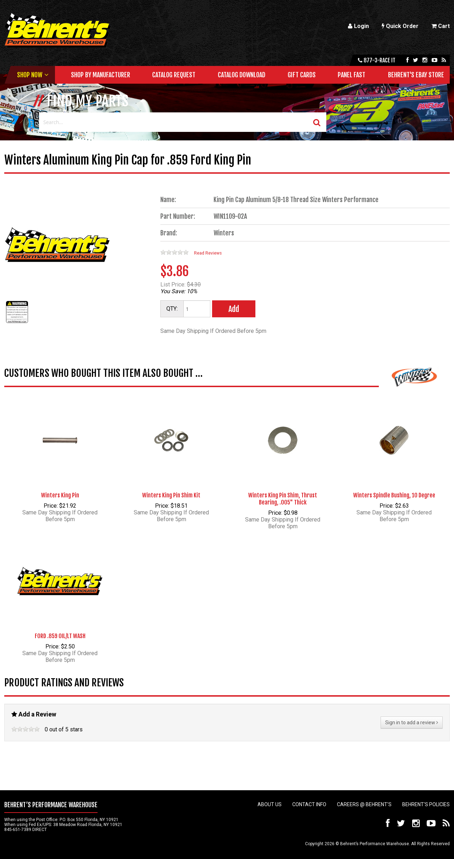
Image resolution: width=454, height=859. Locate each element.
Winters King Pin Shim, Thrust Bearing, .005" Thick (282, 499)
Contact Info (309, 804)
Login (358, 26)
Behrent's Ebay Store (416, 75)
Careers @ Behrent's (364, 804)
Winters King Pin (60, 495)
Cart (440, 26)
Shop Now (29, 75)
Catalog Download (241, 75)
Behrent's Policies (426, 804)
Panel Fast (351, 75)
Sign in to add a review (411, 722)
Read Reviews (208, 253)
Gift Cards (302, 75)
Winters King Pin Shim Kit (171, 495)
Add (233, 309)
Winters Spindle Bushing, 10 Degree (394, 495)
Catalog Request (173, 75)
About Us (270, 804)
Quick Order (400, 26)
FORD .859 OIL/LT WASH (60, 636)
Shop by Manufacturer (100, 75)
